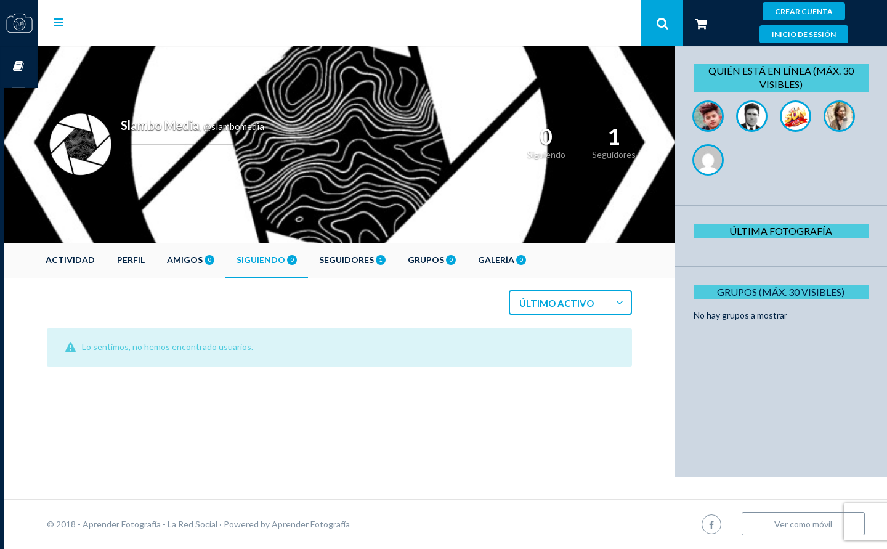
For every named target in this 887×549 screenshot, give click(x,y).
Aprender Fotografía (345, 524)
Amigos (225, 259)
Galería (536, 259)
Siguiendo (301, 259)
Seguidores (387, 259)
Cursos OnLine (19, 67)
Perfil (165, 259)
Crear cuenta (804, 11)
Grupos (466, 259)
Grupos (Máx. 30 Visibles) (785, 292)
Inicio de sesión (804, 34)
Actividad (104, 259)
